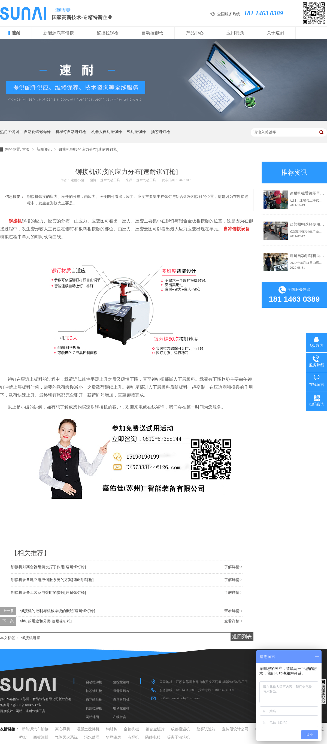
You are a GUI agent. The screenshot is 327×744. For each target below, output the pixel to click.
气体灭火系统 (66, 737)
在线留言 (119, 717)
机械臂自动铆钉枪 (71, 132)
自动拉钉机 (121, 699)
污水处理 (91, 737)
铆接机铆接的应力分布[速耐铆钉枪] (88, 149)
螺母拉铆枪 (121, 691)
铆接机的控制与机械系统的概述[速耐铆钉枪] (57, 611)
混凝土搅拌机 (88, 729)
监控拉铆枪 (108, 33)
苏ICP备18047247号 (27, 705)
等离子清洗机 (178, 737)
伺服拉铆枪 (94, 708)
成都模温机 (180, 729)
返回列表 (242, 636)
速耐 (16, 33)
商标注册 (41, 737)
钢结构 (111, 729)
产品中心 (195, 33)
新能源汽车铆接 (58, 33)
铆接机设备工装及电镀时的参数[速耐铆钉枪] (48, 593)
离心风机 (62, 729)
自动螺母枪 (94, 699)
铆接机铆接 (30, 638)
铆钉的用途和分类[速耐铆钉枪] (46, 621)
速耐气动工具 (35, 711)
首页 (26, 149)
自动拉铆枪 (152, 33)
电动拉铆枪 (121, 708)
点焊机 (133, 737)
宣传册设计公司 (235, 729)
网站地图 (92, 717)
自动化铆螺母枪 (37, 132)
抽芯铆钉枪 (160, 132)
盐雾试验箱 (206, 729)
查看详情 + (233, 611)
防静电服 (153, 737)
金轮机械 (131, 729)
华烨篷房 (113, 737)
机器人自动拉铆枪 (106, 132)
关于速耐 (275, 33)
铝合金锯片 (155, 729)
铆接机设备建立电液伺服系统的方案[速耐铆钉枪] (52, 580)
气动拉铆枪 (136, 132)
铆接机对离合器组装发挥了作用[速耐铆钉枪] (48, 567)
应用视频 (235, 33)
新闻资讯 (45, 149)
